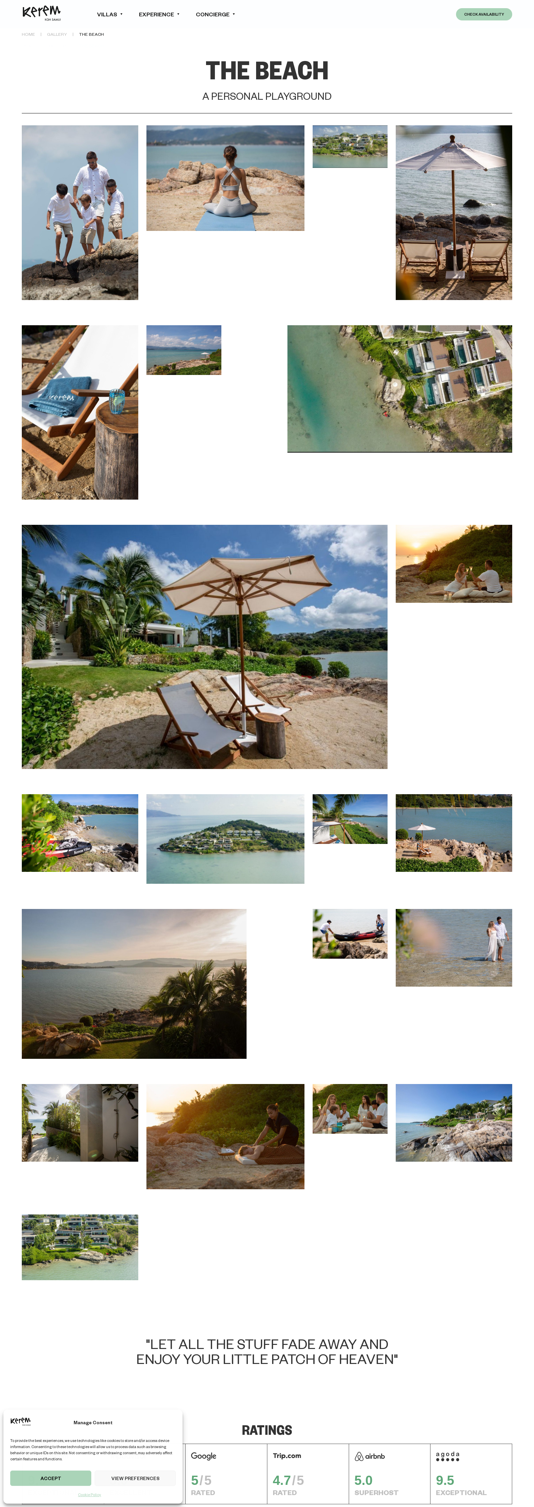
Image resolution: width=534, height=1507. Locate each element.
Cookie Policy (89, 1494)
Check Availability (484, 14)
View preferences (135, 1478)
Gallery (57, 34)
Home (28, 34)
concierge (213, 14)
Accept (51, 1478)
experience (156, 14)
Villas (107, 14)
